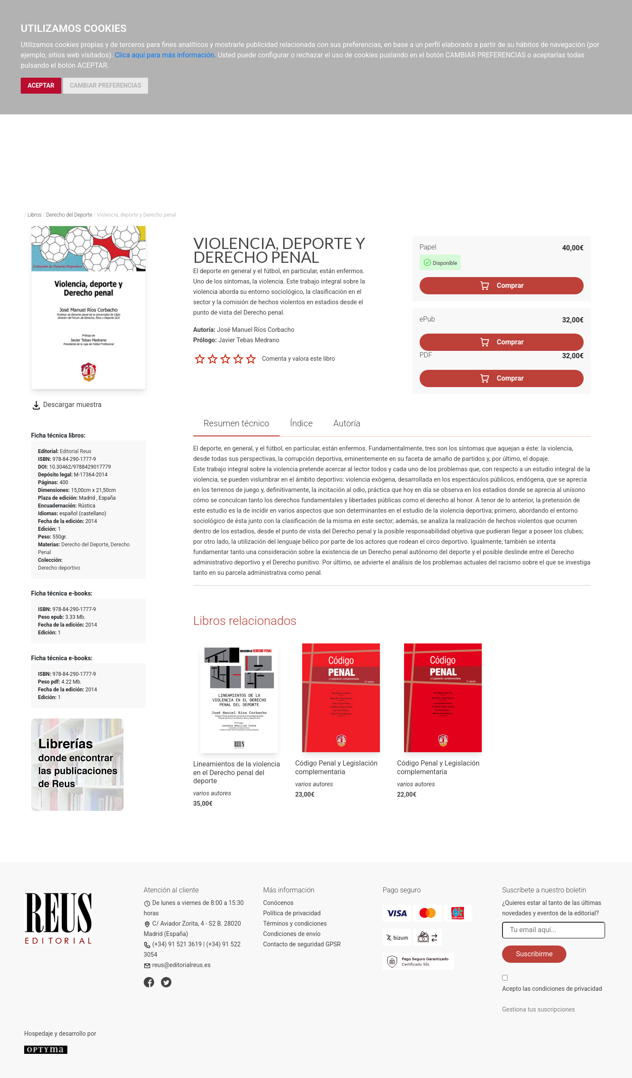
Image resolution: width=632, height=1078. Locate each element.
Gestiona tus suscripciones (538, 1009)
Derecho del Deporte (69, 215)
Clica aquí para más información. (165, 55)
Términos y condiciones (295, 923)
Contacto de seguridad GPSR (302, 944)
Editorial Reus (76, 451)
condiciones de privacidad (567, 988)
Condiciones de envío (292, 933)
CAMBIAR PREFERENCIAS (105, 85)
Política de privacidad (292, 913)
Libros (34, 215)
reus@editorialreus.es (177, 964)
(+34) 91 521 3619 (173, 944)
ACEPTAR (41, 85)
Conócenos (278, 902)
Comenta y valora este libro (298, 358)
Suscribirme (534, 954)
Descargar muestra (66, 404)
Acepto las (552, 988)
